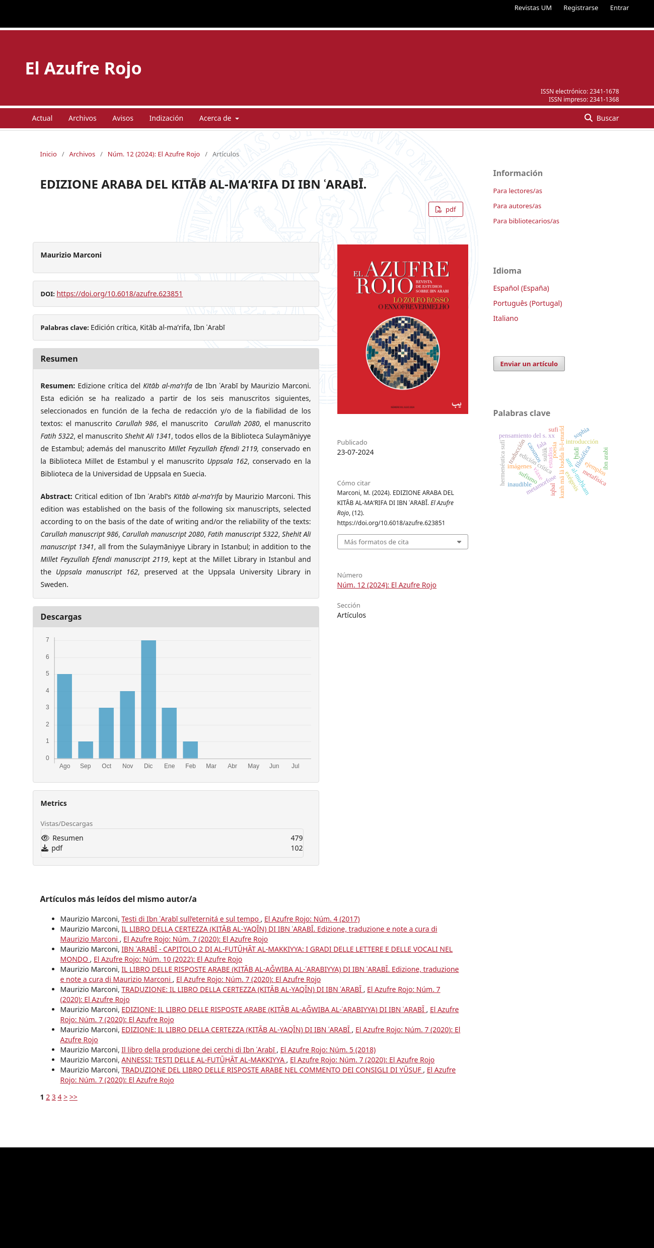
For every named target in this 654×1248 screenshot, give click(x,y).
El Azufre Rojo (83, 67)
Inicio (48, 153)
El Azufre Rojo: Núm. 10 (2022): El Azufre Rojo (168, 959)
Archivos (82, 118)
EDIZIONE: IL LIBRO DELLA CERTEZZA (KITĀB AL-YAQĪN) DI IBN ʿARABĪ (236, 1029)
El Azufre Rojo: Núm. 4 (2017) (312, 919)
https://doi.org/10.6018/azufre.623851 (119, 293)
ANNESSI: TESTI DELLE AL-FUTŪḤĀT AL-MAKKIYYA (203, 1059)
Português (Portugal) (527, 303)
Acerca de (216, 118)
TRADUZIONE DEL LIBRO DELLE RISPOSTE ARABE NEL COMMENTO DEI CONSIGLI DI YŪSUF (272, 1069)
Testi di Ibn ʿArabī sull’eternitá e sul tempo (190, 919)
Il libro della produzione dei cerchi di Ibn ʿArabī (198, 1049)
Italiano (506, 318)
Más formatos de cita (376, 541)
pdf (450, 209)
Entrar (619, 7)
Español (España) (521, 288)
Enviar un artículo (529, 363)
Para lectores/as (517, 190)
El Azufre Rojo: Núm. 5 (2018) (328, 1049)
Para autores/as (517, 205)
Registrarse (580, 7)
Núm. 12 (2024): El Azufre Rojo (154, 153)
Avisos (122, 118)
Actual (42, 118)
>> (73, 1097)
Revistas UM (533, 7)
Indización (167, 118)
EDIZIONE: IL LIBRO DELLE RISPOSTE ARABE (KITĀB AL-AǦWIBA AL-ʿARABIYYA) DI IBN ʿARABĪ (273, 1009)
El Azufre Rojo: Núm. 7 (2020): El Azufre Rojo (195, 939)
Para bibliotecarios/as (526, 220)
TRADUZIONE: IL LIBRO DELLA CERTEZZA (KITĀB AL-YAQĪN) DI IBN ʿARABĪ (242, 989)
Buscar (607, 118)
